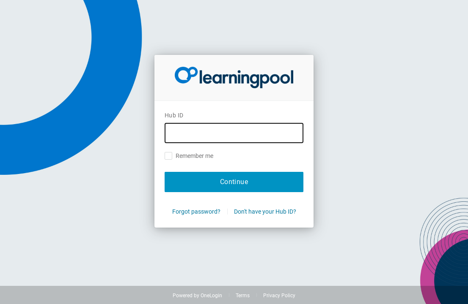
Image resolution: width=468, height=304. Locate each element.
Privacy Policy (279, 296)
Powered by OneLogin (197, 296)
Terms (243, 296)
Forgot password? (196, 211)
